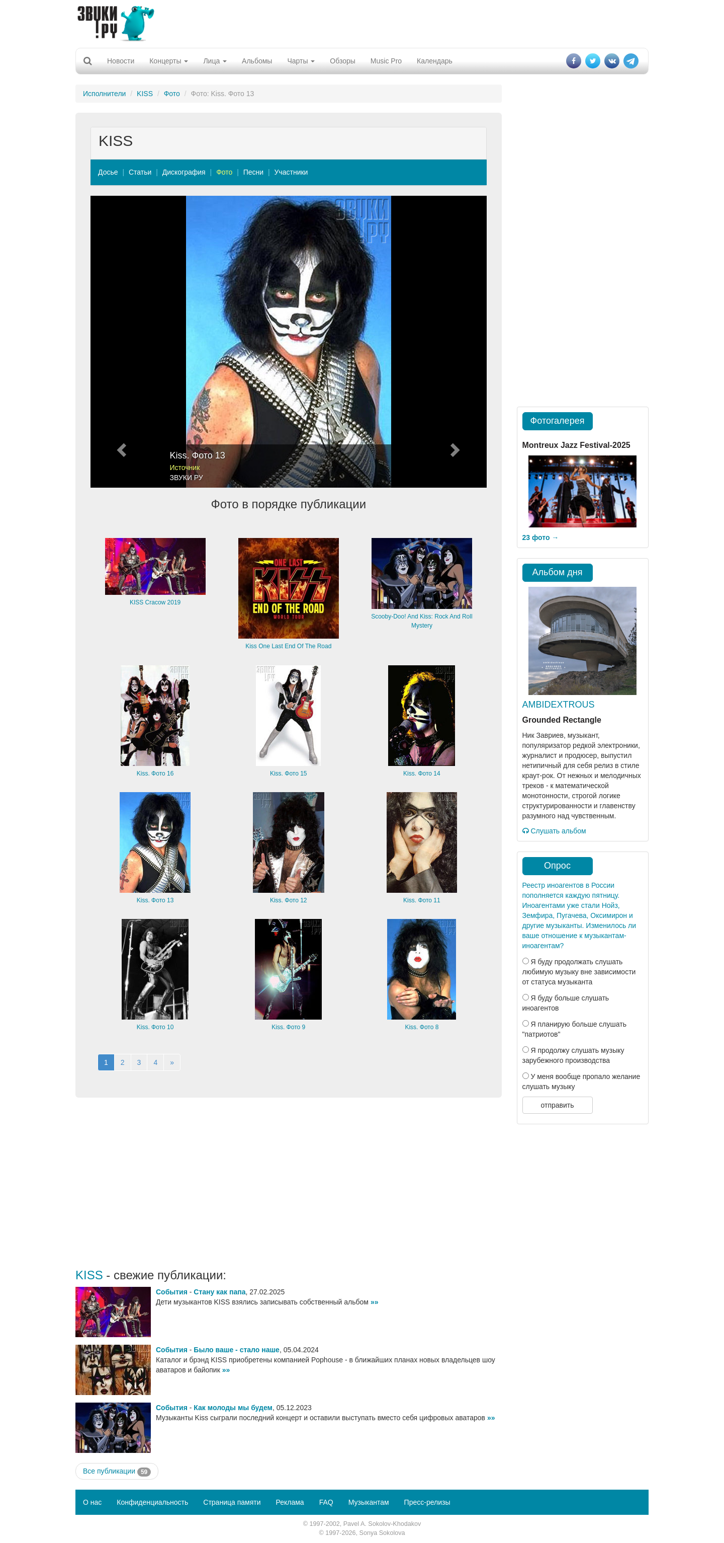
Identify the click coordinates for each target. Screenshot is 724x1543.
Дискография (184, 172)
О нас (92, 1502)
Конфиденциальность (152, 1502)
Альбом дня (557, 572)
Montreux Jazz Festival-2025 (576, 445)
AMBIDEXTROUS (558, 705)
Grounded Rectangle (561, 720)
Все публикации (117, 1471)
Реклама (290, 1502)
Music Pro (386, 61)
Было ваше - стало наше (237, 1350)
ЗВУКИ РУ (186, 478)
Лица (215, 61)
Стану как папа (219, 1292)
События (172, 1292)
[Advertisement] (362, 22)
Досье (108, 172)
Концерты (168, 61)
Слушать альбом (554, 831)
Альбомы (257, 61)
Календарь (434, 61)
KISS (145, 94)
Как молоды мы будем (233, 1408)
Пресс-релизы (427, 1502)
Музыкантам (368, 1502)
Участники (291, 172)
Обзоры (342, 61)
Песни (253, 172)
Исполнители (104, 94)
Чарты (301, 61)
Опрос (557, 866)
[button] (120, 342)
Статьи (140, 172)
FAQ (326, 1502)
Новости (120, 61)
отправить (557, 1105)
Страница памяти (231, 1502)
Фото (172, 94)
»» (375, 1302)
